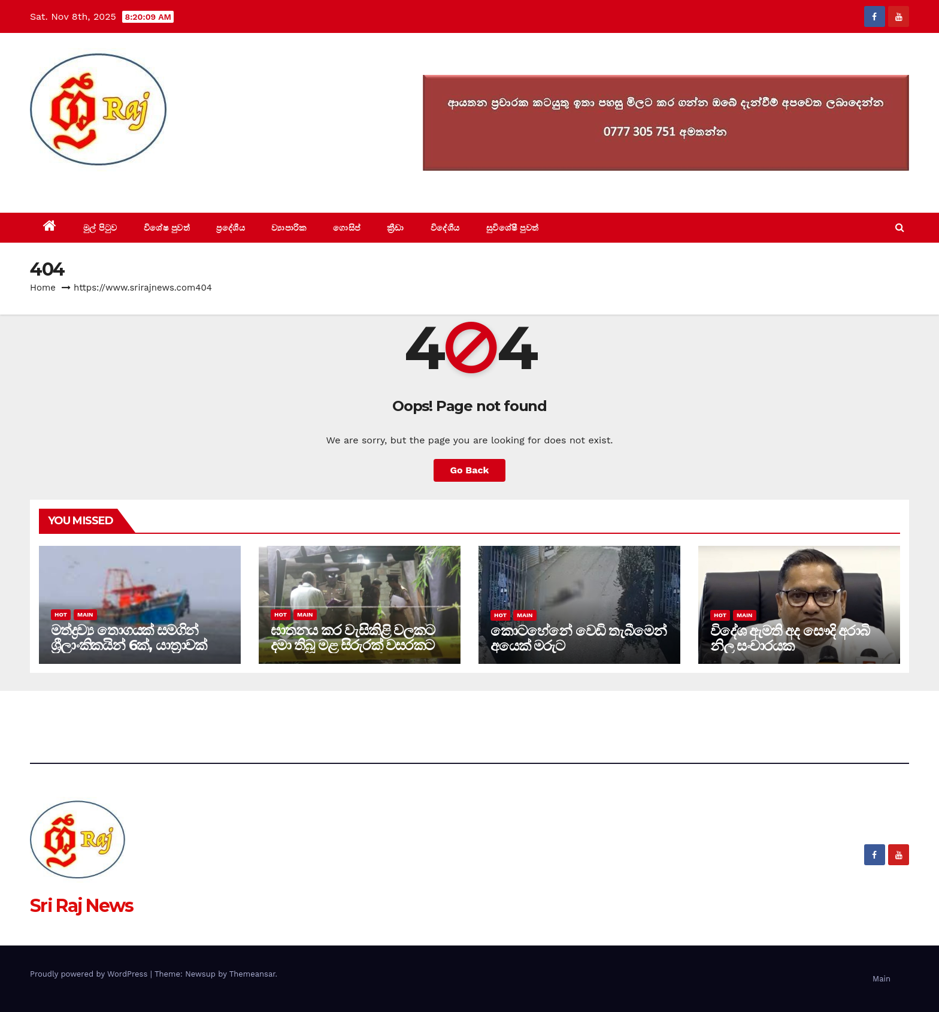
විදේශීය (445, 227)
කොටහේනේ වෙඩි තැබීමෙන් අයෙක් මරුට (578, 638)
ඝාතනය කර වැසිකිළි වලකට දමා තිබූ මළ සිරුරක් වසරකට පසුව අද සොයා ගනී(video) (353, 645)
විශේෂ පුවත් (167, 227)
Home (43, 287)
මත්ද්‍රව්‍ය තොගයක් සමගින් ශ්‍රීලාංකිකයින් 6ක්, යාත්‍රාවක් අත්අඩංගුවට (129, 645)
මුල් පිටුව (100, 227)
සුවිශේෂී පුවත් (512, 227)
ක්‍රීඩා (395, 227)
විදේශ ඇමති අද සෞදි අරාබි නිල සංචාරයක (790, 638)
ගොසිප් (347, 227)
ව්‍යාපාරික (289, 227)
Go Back (469, 470)
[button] (899, 227)
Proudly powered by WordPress (90, 973)
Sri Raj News (82, 185)
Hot (60, 614)
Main (85, 614)
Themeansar (252, 973)
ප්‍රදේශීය (230, 227)
